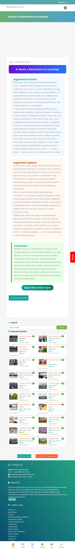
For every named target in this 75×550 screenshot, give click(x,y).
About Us (11, 510)
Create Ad (12, 539)
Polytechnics (13, 527)
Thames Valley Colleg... (57, 383)
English (63, 2)
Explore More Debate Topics (37, 287)
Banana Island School (57, 417)
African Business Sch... (57, 373)
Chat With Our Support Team (47, 456)
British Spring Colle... (56, 394)
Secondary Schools (15, 519)
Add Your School (25, 456)
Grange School (24, 360)
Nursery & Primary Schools (18, 517)
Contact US (12, 536)
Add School (12, 512)
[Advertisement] (37, 40)
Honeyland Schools (26, 428)
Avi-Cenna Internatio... (27, 336)
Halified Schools (25, 394)
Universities (12, 524)
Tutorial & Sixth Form (16, 522)
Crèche (10, 514)
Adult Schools (13, 529)
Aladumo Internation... (57, 428)
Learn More (12, 499)
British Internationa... (57, 336)
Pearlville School (25, 439)
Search (61, 327)
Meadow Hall (53, 439)
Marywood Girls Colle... (28, 373)
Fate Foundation (25, 417)
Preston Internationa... (27, 383)
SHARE (73, 257)
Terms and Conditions (16, 531)
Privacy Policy (13, 534)
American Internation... (57, 347)
